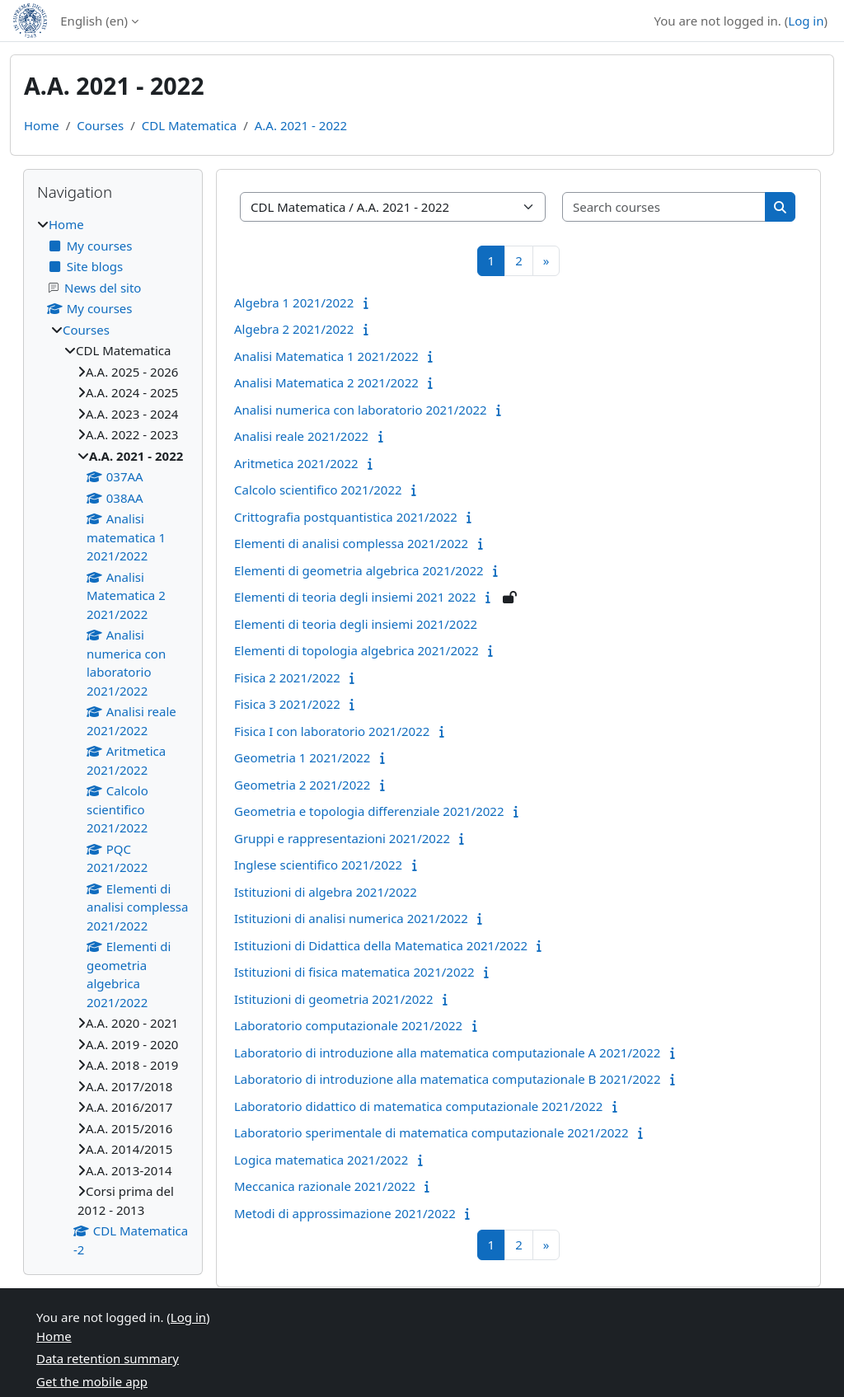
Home (41, 125)
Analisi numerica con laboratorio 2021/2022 (360, 409)
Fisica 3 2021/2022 (287, 704)
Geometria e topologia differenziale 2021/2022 (369, 811)
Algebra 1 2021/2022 (294, 302)
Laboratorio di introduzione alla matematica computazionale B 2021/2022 (447, 1079)
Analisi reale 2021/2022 (301, 436)
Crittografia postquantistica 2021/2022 (345, 517)
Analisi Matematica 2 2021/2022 (326, 382)
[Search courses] (664, 207)
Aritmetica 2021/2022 (296, 463)
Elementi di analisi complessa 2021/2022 (351, 543)
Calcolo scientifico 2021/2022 (318, 489)
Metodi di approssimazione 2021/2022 (345, 1213)
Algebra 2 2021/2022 (294, 329)
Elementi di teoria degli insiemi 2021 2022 (355, 596)
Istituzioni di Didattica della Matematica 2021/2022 (381, 945)
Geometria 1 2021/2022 (302, 757)
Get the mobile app (92, 1381)
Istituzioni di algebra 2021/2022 (325, 892)
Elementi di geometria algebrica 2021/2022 (359, 570)
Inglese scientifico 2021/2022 (318, 864)
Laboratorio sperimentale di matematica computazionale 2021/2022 (431, 1132)
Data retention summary (107, 1358)
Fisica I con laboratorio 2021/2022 (331, 731)
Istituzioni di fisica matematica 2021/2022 (354, 971)
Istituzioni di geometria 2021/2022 (334, 999)
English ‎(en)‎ (94, 20)
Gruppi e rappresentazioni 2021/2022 (342, 838)
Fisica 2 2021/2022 (287, 677)
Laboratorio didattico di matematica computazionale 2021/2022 (418, 1106)
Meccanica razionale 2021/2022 (324, 1186)
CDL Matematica (189, 125)
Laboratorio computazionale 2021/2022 (348, 1025)
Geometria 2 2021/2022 (302, 784)
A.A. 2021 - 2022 (301, 125)
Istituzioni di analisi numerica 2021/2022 (351, 918)
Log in (805, 20)
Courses (100, 125)
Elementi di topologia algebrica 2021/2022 (356, 650)
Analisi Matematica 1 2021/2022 (326, 356)
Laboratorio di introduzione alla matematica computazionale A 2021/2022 (447, 1052)
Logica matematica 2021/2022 (321, 1159)
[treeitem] (113, 737)
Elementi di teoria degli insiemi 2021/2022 (355, 624)
